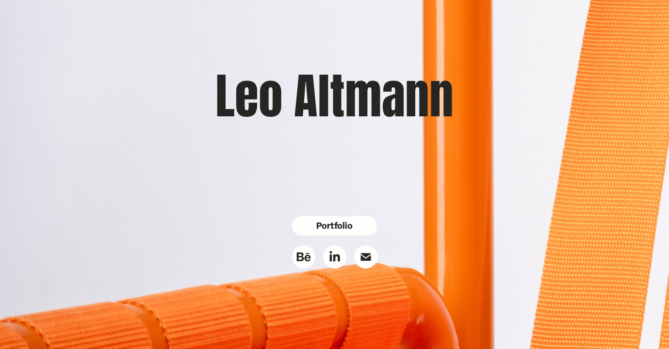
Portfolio (334, 226)
